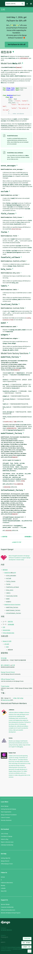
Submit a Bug (4, 839)
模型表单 (5, 569)
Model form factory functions (12, 604)
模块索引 (7, 665)
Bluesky (3, 885)
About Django (4, 806)
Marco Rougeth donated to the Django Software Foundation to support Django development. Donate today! (19, 557)
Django (2, 3)
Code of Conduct (5, 817)
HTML (15, 698)
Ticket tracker (5, 686)
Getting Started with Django (8, 809)
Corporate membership (7, 907)
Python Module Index (8, 633)
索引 (2, 665)
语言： (26, 942)
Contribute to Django (6, 836)
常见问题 (4, 658)
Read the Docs (6, 700)
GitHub (3, 877)
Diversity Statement (6, 820)
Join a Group (4, 833)
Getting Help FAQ (5, 858)
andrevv (5, 942)
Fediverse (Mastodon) (7, 882)
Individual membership (7, 845)
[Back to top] (29, 951)
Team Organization (6, 812)
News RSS (3, 891)
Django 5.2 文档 (7, 641)
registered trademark (18, 948)
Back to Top (16, 542)
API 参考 (6, 644)
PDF (18, 698)
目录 (4, 627)
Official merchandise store (8, 910)
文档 (3, 9)
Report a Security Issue (7, 842)
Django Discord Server (8, 672)
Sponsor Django (5, 904)
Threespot (5, 937)
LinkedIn (3, 888)
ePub (21, 698)
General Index (6, 630)
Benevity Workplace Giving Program (10, 912)
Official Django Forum (8, 679)
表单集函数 (28, 536)
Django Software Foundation (9, 814)
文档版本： (26, 946)
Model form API (10, 572)
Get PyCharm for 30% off (16, 44)
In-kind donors (6, 930)
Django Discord (5, 861)
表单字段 (4, 536)
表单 (7, 647)
